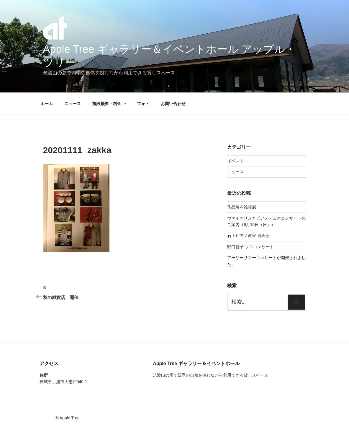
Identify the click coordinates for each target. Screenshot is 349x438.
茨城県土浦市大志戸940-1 (63, 381)
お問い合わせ (173, 103)
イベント (235, 160)
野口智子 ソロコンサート (250, 246)
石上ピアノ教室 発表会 (248, 235)
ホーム (46, 103)
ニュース (72, 103)
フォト (143, 103)
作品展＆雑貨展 (241, 207)
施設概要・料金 (109, 103)
